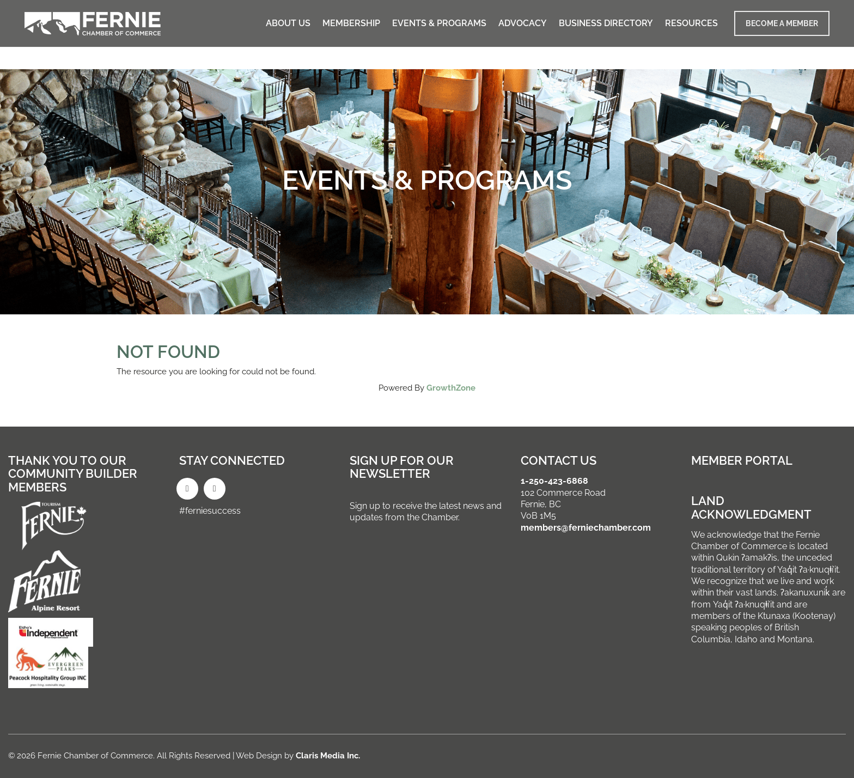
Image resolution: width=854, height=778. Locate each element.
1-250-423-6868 (554, 481)
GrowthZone (450, 388)
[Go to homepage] (93, 23)
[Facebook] (187, 489)
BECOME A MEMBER (782, 23)
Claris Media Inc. (328, 756)
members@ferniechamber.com (586, 527)
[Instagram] (214, 489)
